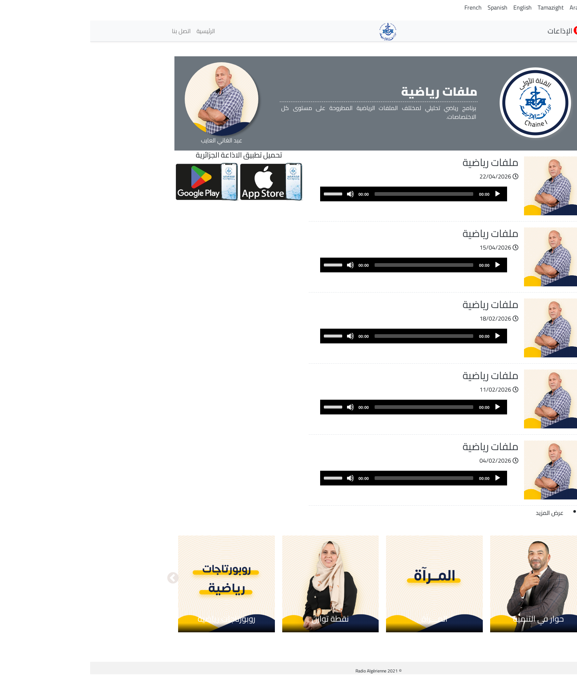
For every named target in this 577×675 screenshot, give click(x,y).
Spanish (407, 7)
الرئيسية (115, 30)
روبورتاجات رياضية (136, 618)
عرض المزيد (459, 512)
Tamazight (460, 7)
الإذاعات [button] (474, 31)
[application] (323, 194)
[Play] (407, 194)
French (383, 7)
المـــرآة (344, 618)
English (432, 7)
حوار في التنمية (448, 618)
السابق (494, 578)
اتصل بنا (91, 30)
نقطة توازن (240, 618)
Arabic (487, 7)
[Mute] (260, 194)
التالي (83, 578)
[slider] (333, 194)
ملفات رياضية (400, 162)
